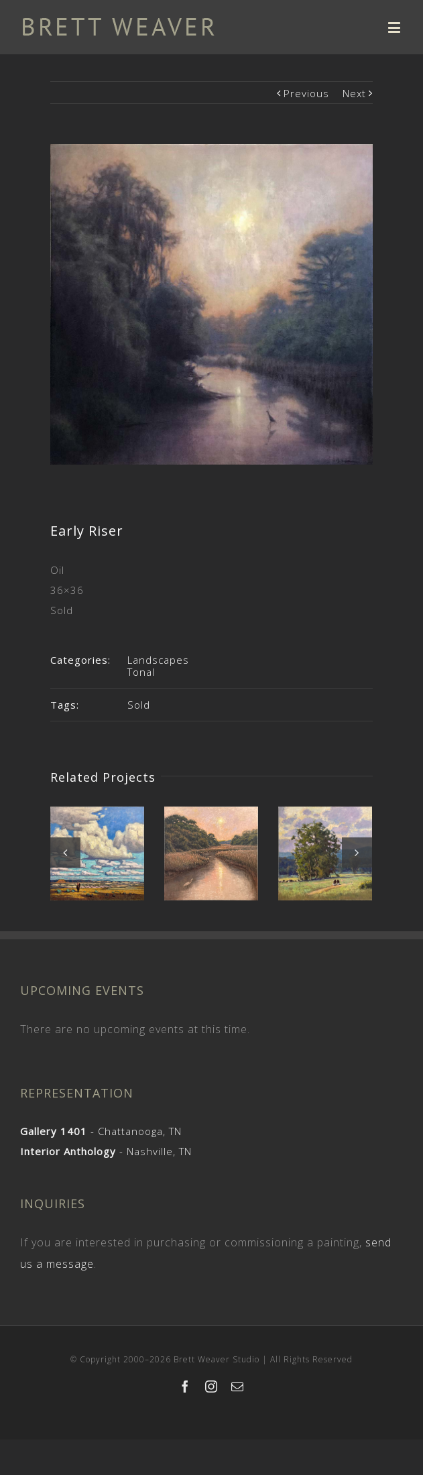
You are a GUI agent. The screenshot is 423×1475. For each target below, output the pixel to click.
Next (354, 93)
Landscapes (158, 659)
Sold (138, 704)
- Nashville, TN (106, 1151)
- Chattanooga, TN (101, 1131)
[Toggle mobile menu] (395, 27)
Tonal (141, 671)
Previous (306, 93)
